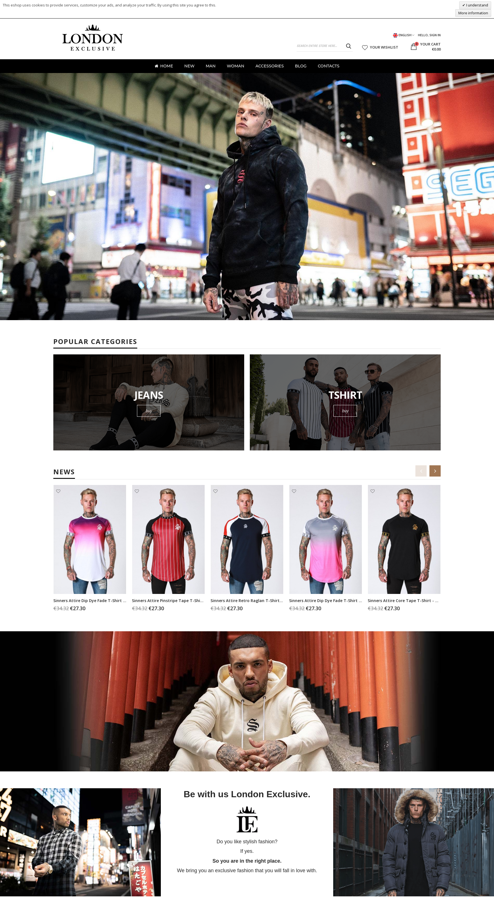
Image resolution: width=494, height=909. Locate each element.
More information (473, 12)
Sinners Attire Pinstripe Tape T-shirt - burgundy (179, 600)
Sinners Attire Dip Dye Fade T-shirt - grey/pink (334, 600)
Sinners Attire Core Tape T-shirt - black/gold (412, 600)
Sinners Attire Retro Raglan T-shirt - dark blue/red (261, 600)
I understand (476, 5)
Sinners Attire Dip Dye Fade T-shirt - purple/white (102, 600)
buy (149, 410)
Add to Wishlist (58, 491)
